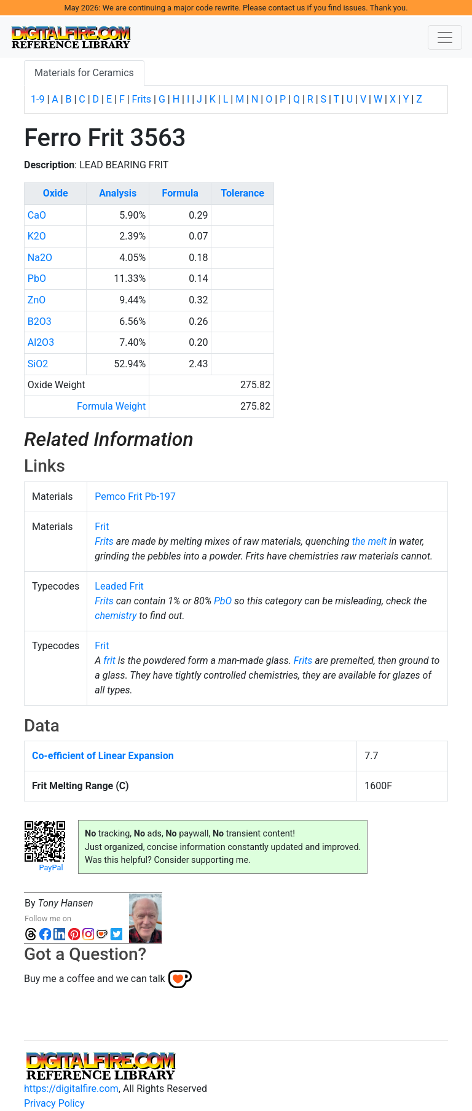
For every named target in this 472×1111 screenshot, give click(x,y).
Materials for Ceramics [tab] (84, 73)
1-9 (37, 99)
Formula (180, 193)
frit (109, 660)
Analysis (117, 193)
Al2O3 (41, 342)
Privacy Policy (54, 1103)
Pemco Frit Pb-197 (135, 496)
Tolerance (242, 193)
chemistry (115, 616)
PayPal (51, 867)
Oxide (55, 193)
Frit (102, 526)
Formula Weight (111, 406)
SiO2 (38, 364)
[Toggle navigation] (445, 37)
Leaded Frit (119, 586)
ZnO (36, 300)
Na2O (40, 257)
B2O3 (40, 321)
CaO (37, 215)
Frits (141, 99)
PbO (37, 278)
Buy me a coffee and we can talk (94, 978)
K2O (37, 236)
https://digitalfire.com (71, 1088)
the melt (369, 541)
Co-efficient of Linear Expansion (103, 756)
